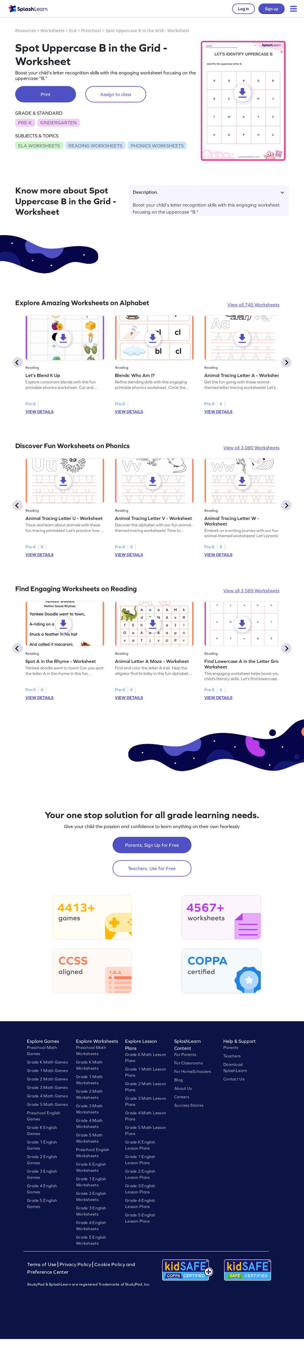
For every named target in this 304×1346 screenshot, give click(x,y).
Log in (243, 8)
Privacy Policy (75, 1264)
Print (46, 94)
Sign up (271, 8)
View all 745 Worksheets (253, 304)
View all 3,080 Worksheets (251, 447)
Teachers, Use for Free (152, 868)
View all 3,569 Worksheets (251, 590)
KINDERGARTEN (58, 122)
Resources (25, 30)
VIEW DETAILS (39, 411)
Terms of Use (42, 1264)
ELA (73, 30)
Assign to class (115, 94)
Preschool (91, 30)
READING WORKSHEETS (95, 145)
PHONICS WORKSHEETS (157, 145)
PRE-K (25, 122)
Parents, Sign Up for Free (152, 845)
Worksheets (53, 30)
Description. (208, 192)
